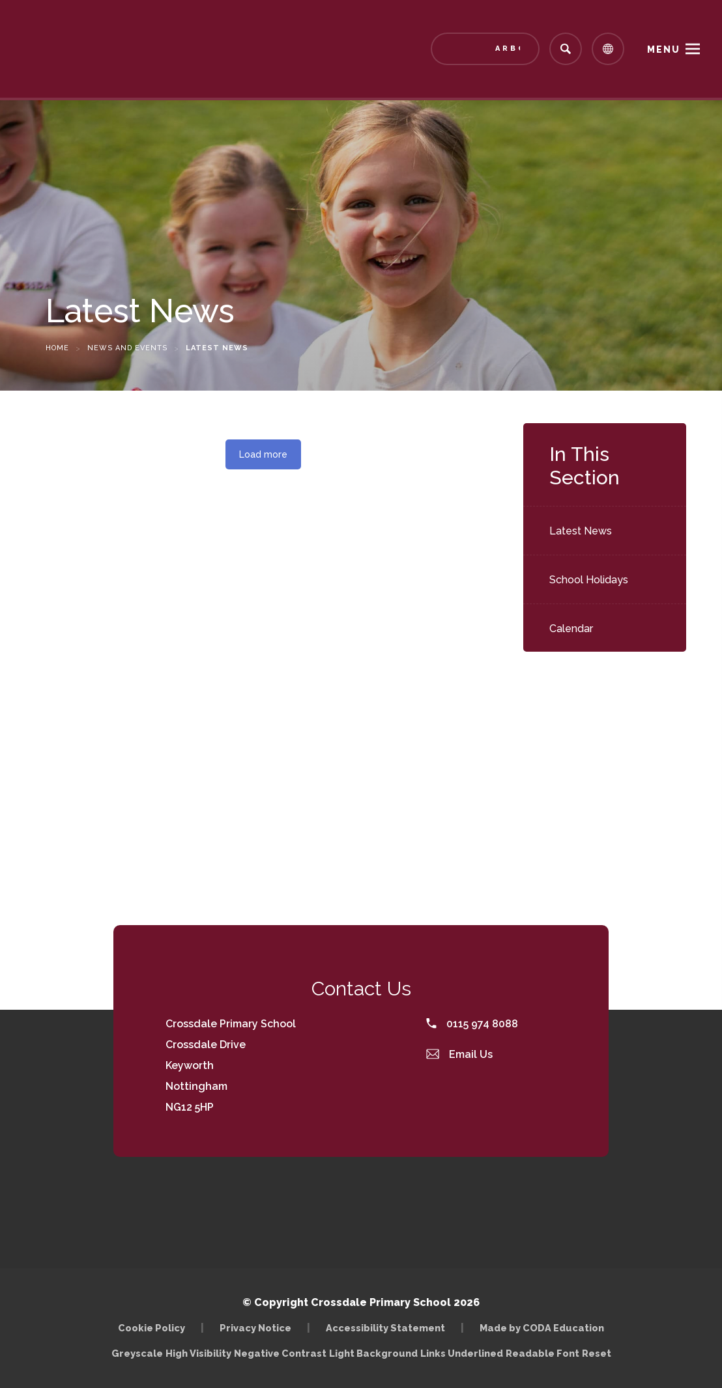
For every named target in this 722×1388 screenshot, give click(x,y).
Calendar (571, 628)
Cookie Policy (151, 1327)
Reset (596, 1353)
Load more (263, 454)
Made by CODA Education (542, 1327)
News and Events (127, 348)
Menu (663, 49)
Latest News (580, 531)
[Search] (565, 49)
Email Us (459, 1054)
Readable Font (542, 1353)
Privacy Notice (255, 1327)
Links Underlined (461, 1353)
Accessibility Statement (385, 1327)
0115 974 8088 (472, 1024)
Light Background (373, 1353)
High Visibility (198, 1353)
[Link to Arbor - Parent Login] (485, 49)
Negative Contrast (280, 1353)
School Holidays (588, 580)
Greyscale (137, 1353)
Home (57, 348)
